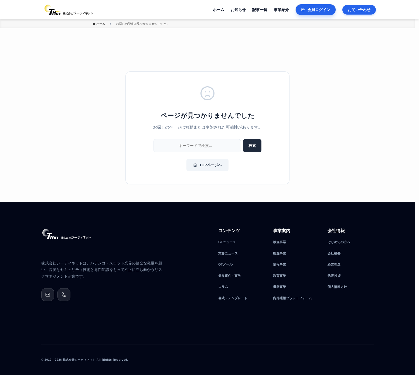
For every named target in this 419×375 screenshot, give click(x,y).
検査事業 (279, 242)
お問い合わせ (359, 10)
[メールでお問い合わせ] (47, 294)
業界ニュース (228, 253)
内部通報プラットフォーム (292, 298)
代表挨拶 (334, 276)
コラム (223, 287)
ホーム (218, 10)
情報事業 (279, 264)
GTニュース (227, 242)
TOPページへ (207, 165)
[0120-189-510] (63, 294)
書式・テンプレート (232, 298)
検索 (252, 145)
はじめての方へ (339, 242)
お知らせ (238, 10)
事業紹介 (281, 10)
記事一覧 (259, 10)
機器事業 (279, 287)
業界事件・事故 (229, 276)
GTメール (225, 264)
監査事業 (279, 253)
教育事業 (279, 276)
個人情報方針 (337, 287)
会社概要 (334, 253)
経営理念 (334, 264)
